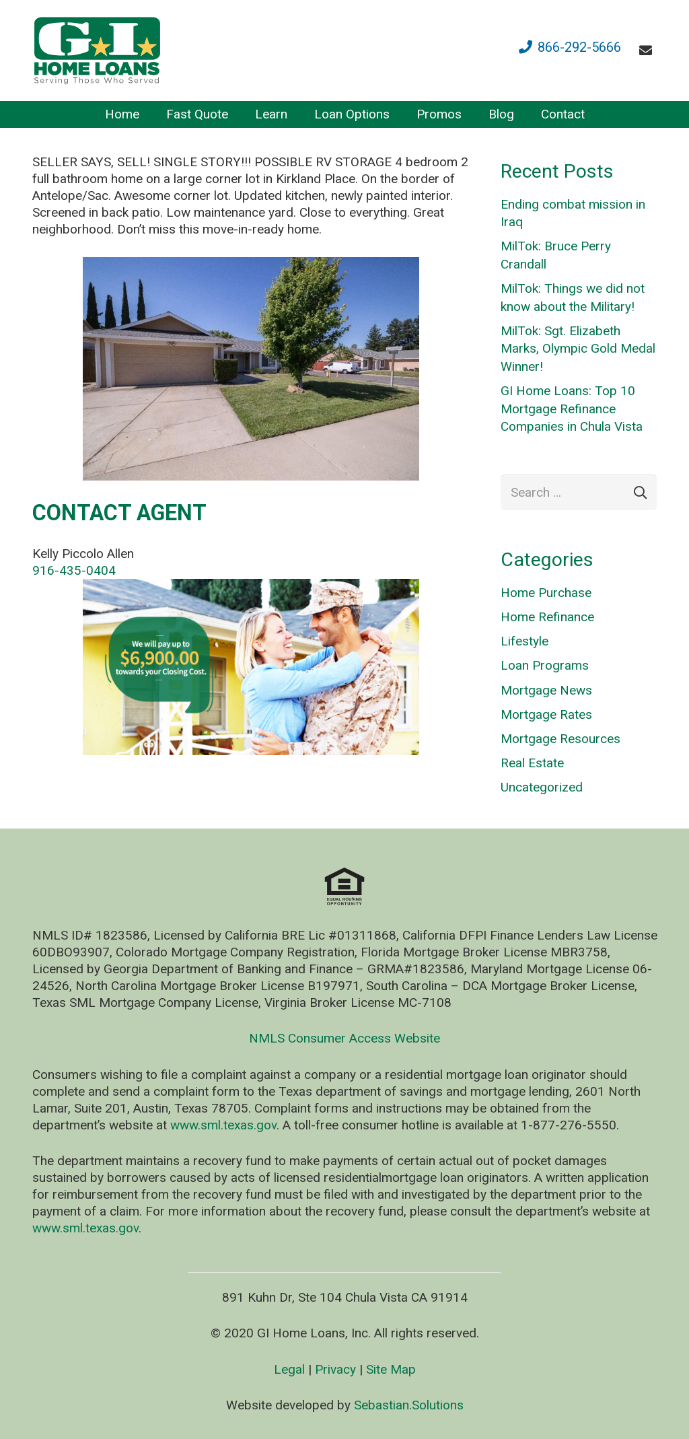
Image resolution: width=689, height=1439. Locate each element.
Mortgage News (546, 690)
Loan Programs (545, 665)
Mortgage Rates (546, 714)
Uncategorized (542, 787)
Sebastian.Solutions (409, 1405)
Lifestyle (524, 641)
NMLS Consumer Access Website (344, 1038)
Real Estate (532, 763)
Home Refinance (547, 617)
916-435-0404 (74, 570)
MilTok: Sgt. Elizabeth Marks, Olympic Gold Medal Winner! (578, 348)
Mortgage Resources (560, 738)
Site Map (391, 1369)
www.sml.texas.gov (223, 1125)
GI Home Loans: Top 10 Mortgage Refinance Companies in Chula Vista (572, 408)
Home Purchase (546, 592)
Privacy (335, 1369)
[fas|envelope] (648, 50)
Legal (289, 1369)
